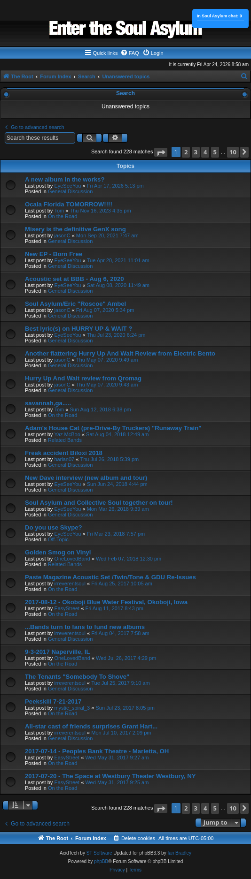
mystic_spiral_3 (72, 708)
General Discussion (70, 191)
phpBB (101, 861)
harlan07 (64, 459)
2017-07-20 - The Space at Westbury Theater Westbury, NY (110, 776)
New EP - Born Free (53, 254)
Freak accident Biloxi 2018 (63, 452)
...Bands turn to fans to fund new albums (85, 626)
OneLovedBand (72, 558)
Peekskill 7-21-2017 (53, 701)
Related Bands (65, 440)
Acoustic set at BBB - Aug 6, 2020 (74, 278)
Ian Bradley (179, 853)
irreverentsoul (70, 583)
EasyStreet (66, 608)
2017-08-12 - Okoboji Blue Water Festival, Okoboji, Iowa (106, 602)
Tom (59, 210)
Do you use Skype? (53, 527)
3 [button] (195, 152)
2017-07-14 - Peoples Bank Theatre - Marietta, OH (97, 751)
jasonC (62, 235)
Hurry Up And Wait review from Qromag (83, 378)
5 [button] (215, 152)
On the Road (62, 216)
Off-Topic (58, 539)
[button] (160, 152)
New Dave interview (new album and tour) (86, 477)
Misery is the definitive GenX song (75, 229)
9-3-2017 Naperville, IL (57, 651)
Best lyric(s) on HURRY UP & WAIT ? (78, 328)
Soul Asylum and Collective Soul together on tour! (99, 502)
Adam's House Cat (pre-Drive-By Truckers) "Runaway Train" (113, 428)
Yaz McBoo (67, 434)
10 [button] (232, 152)
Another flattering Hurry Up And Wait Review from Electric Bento (120, 353)
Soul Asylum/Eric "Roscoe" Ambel (75, 303)
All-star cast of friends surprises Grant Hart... (91, 726)
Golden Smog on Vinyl (58, 552)
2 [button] (186, 152)
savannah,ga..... (48, 403)
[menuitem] (129, 53)
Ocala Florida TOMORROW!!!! (68, 204)
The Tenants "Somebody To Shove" (77, 676)
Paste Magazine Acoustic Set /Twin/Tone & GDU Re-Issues (110, 577)
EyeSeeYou (67, 186)
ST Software (99, 853)
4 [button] (205, 152)
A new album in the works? (65, 179)
